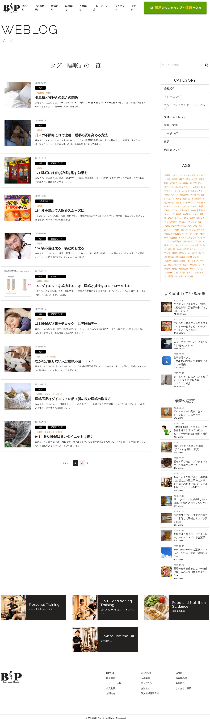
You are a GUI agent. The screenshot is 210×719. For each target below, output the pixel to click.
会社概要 (180, 684)
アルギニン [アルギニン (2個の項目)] (181, 277)
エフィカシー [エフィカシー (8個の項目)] (198, 191)
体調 (40, 88)
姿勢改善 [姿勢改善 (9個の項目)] (198, 187)
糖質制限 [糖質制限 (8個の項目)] (185, 195)
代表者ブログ (56, 163)
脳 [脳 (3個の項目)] (195, 230)
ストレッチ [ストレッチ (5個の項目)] (180, 207)
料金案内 (69, 7)
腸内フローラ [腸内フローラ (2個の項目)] (175, 265)
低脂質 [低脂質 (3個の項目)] (178, 234)
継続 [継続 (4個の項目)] (179, 214)
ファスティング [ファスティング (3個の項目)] (190, 234)
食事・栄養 (171, 125)
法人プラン (119, 7)
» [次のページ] (87, 462)
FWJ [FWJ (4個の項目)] (171, 218)
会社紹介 (169, 88)
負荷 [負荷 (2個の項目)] (186, 249)
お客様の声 (181, 679)
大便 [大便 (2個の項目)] (202, 253)
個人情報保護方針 (150, 694)
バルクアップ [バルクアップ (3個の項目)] (190, 242)
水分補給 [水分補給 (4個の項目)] (185, 210)
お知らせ (145, 689)
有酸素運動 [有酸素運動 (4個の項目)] (197, 210)
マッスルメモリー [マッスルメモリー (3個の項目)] (188, 238)
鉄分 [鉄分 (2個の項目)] (175, 269)
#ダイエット (42, 356)
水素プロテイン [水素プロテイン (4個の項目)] (191, 214)
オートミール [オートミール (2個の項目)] (197, 269)
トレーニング (172, 96)
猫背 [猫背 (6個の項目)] (179, 203)
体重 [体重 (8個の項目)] (194, 195)
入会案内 (83, 7)
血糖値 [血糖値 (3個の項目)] (174, 238)
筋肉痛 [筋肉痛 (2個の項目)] (172, 249)
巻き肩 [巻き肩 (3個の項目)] (201, 230)
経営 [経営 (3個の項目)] (189, 230)
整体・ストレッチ (175, 117)
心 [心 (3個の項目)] (183, 230)
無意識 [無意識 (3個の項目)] (169, 234)
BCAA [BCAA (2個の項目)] (168, 261)
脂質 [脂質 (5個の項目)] (201, 207)
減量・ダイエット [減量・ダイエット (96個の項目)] (174, 175)
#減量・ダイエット (46, 394)
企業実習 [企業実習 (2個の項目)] (170, 257)
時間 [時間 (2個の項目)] (190, 257)
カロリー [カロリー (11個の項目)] (187, 187)
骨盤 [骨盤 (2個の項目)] (171, 277)
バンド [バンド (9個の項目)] (186, 191)
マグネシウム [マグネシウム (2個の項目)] (187, 273)
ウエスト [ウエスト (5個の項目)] (192, 207)
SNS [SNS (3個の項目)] (168, 226)
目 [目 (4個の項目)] (199, 218)
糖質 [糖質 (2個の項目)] (175, 253)
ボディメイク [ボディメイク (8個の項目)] (172, 195)
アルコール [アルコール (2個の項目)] (185, 253)
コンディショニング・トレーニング (185, 106)
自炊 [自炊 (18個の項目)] (186, 183)
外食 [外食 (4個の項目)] (168, 210)
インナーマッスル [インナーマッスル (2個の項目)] (185, 245)
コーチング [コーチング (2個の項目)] (193, 261)
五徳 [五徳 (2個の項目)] (195, 253)
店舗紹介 (54, 7)
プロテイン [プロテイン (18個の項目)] (176, 183)
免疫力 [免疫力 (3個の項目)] (174, 222)
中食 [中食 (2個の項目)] (180, 249)
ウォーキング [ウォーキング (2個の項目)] (172, 273)
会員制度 (110, 689)
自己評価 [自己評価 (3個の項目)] (177, 242)
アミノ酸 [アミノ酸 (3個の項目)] (193, 226)
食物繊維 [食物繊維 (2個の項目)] (181, 257)
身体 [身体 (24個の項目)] (189, 179)
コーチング (171, 133)
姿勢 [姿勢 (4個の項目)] (193, 218)
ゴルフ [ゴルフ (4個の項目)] (176, 210)
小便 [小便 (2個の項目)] (191, 277)
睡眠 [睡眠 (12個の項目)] (179, 187)
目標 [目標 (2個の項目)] (183, 261)
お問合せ (110, 694)
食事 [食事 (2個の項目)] (176, 261)
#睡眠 (48, 93)
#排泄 (39, 281)
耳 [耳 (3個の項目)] (200, 222)
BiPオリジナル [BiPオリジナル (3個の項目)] (179, 226)
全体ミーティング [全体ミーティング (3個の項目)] (188, 222)
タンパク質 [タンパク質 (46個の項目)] (190, 175)
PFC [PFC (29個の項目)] (182, 179)
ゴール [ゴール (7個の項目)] (187, 199)
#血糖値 (40, 93)
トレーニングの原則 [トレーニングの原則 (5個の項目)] (193, 203)
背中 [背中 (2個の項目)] (186, 265)
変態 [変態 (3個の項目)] (177, 230)
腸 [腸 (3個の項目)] (200, 242)
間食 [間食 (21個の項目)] (196, 179)
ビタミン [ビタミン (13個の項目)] (170, 187)
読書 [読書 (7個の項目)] (179, 199)
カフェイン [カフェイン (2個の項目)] (196, 265)
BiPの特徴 (39, 7)
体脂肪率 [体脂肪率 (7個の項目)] (197, 199)
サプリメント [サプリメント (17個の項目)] (197, 183)
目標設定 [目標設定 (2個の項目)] (184, 269)
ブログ (133, 7)
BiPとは (25, 7)
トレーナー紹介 (100, 7)
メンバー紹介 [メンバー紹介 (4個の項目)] (182, 218)
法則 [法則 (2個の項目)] (196, 257)
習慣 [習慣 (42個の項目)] (175, 179)
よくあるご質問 (183, 689)
